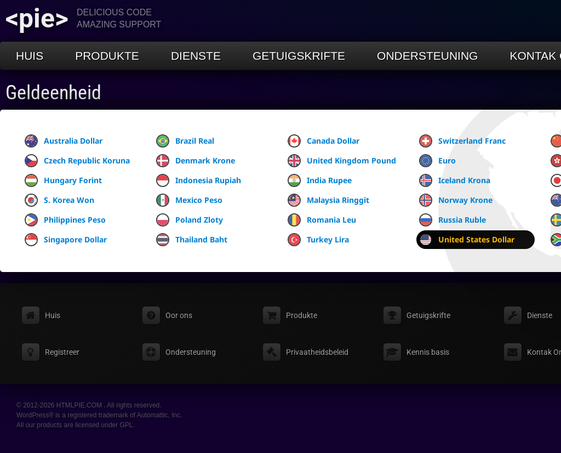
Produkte (107, 55)
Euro (437, 160)
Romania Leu (322, 219)
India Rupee (320, 180)
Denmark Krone (195, 160)
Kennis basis (428, 352)
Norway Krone (456, 200)
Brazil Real (185, 141)
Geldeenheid (53, 92)
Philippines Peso (65, 219)
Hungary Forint (63, 180)
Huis (29, 55)
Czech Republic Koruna (77, 160)
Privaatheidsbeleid (317, 352)
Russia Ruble (452, 219)
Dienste (196, 55)
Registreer (62, 352)
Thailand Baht (191, 239)
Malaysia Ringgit (328, 200)
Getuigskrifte (299, 55)
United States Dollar (466, 239)
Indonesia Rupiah (198, 180)
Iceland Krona (454, 180)
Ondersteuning (427, 55)
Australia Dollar (63, 141)
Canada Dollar (323, 141)
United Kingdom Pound (342, 160)
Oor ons (178, 315)
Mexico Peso (189, 200)
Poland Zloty (189, 219)
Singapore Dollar (66, 239)
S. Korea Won (59, 200)
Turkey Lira (318, 239)
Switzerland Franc (462, 141)
